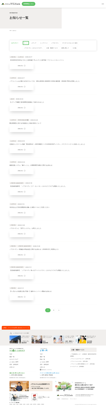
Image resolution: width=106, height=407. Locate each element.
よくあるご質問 (14, 362)
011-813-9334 (16, 375)
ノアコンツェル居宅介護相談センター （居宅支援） (82, 364)
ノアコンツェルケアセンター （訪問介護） (80, 358)
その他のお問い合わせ (64, 398)
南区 (31, 404)
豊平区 (34, 404)
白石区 (28, 404)
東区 (24, 404)
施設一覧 (12, 356)
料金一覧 (42, 359)
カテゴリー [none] (14, 43)
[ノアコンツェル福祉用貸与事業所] (20, 397)
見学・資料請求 (14, 364)
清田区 (38, 404)
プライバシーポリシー (73, 398)
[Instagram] (50, 350)
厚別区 (42, 404)
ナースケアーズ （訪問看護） (77, 366)
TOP (11, 354)
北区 (17, 404)
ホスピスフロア (14, 359)
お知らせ (12, 367)
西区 (14, 404)
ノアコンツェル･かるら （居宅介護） (79, 361)
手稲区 (21, 404)
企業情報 (58, 398)
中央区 (11, 404)
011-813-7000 (46, 375)
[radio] (26, 43)
